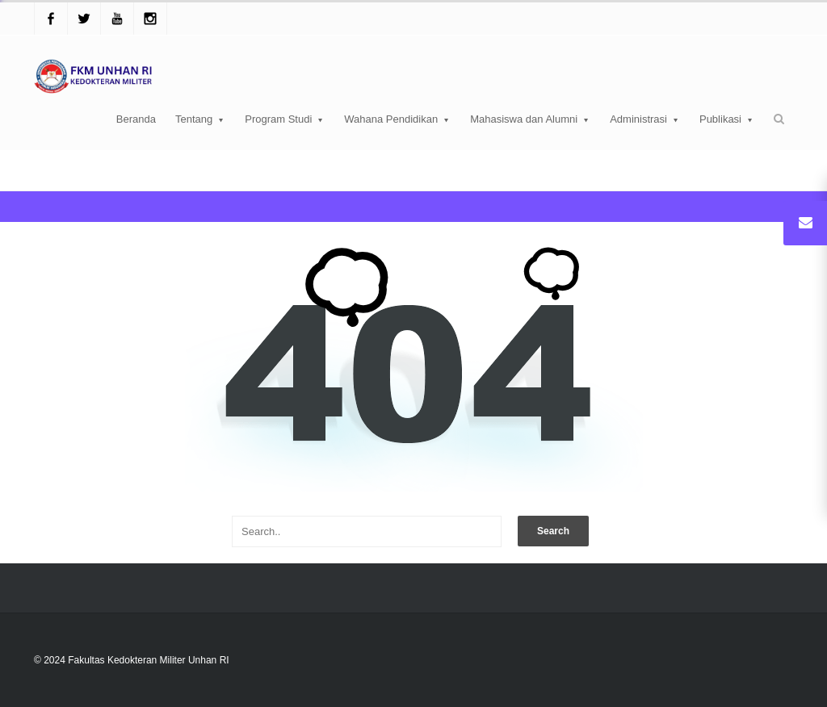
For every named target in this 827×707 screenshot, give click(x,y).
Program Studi (285, 119)
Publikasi (726, 119)
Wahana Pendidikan (397, 119)
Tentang (200, 119)
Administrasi (645, 119)
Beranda (136, 119)
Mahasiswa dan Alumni (530, 119)
